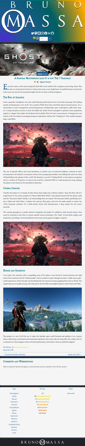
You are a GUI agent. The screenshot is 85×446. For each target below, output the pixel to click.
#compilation (14, 407)
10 (20, 347)
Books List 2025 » (74, 354)
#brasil (14, 399)
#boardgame (14, 393)
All (42, 393)
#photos (14, 419)
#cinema (14, 405)
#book (14, 396)
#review (48, 82)
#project (14, 427)
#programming (14, 424)
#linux (14, 413)
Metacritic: (8, 350)
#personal (14, 416)
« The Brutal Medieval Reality (14, 354)
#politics (14, 421)
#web (14, 433)
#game (42, 82)
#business (14, 402)
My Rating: (7, 347)
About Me (70, 393)
